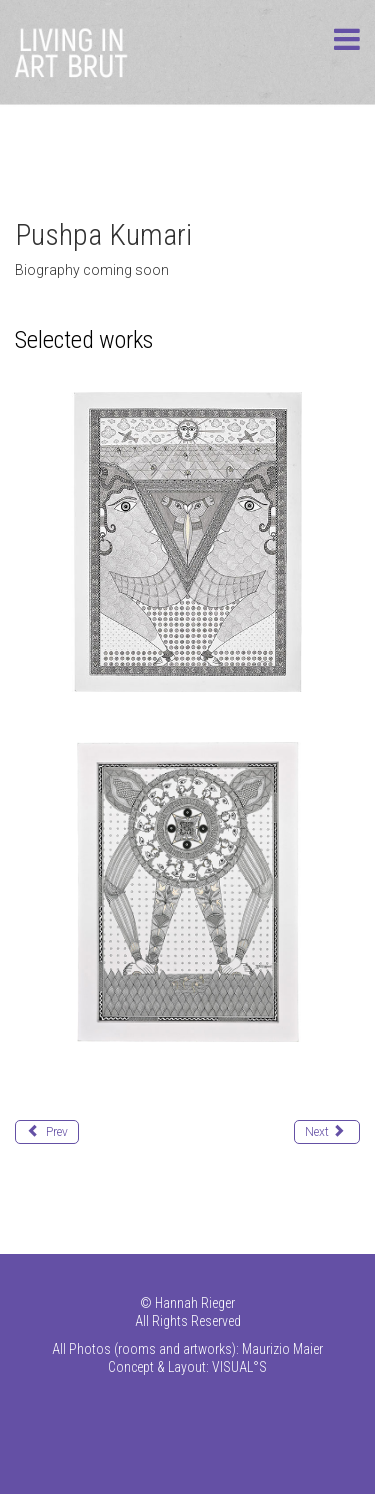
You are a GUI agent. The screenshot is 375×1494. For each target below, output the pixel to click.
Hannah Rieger (195, 1303)
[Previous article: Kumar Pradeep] (47, 1132)
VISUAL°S (239, 1367)
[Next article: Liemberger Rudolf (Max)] (327, 1132)
